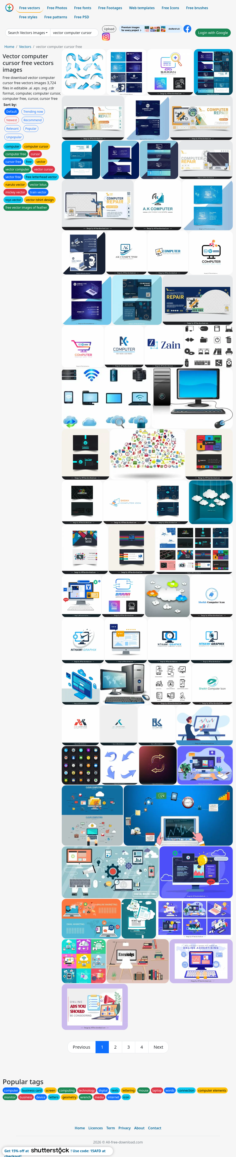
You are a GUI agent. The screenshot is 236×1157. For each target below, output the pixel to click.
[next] (158, 1047)
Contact (154, 1128)
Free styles (28, 17)
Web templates (142, 7)
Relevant (12, 128)
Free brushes (197, 7)
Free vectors (29, 7)
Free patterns (55, 17)
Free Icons (170, 7)
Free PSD (81, 17)
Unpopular (14, 137)
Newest (11, 120)
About (139, 1128)
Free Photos (57, 7)
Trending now (33, 111)
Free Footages (110, 7)
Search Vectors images (26, 32)
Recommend (33, 120)
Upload (109, 29)
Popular (30, 128)
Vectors (25, 46)
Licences (95, 1128)
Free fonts (82, 7)
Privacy (124, 1128)
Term (110, 1128)
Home (9, 46)
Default (11, 111)
